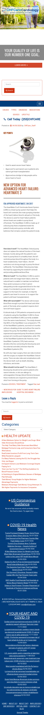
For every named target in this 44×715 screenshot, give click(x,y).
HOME (4, 703)
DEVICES (16, 115)
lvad (38, 384)
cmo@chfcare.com (28, 604)
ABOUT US (13, 703)
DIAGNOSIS (23, 110)
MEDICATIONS (34, 110)
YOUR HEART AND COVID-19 (23, 615)
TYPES (13, 110)
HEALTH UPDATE (17, 436)
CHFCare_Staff (30, 126)
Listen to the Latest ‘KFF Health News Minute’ (22, 557)
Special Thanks (22, 712)
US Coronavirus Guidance (23, 502)
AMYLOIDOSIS (35, 703)
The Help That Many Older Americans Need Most (20, 445)
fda (34, 384)
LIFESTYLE (26, 115)
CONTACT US (35, 706)
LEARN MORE (21, 65)
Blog (22, 709)
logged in (14, 402)
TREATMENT (21, 384)
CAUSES (6, 110)
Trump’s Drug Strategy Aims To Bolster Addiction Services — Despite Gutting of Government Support (22, 546)
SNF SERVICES (8, 706)
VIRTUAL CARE (21, 706)
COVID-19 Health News (23, 527)
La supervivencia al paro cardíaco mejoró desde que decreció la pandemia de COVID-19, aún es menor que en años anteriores (22, 632)
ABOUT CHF (23, 703)
